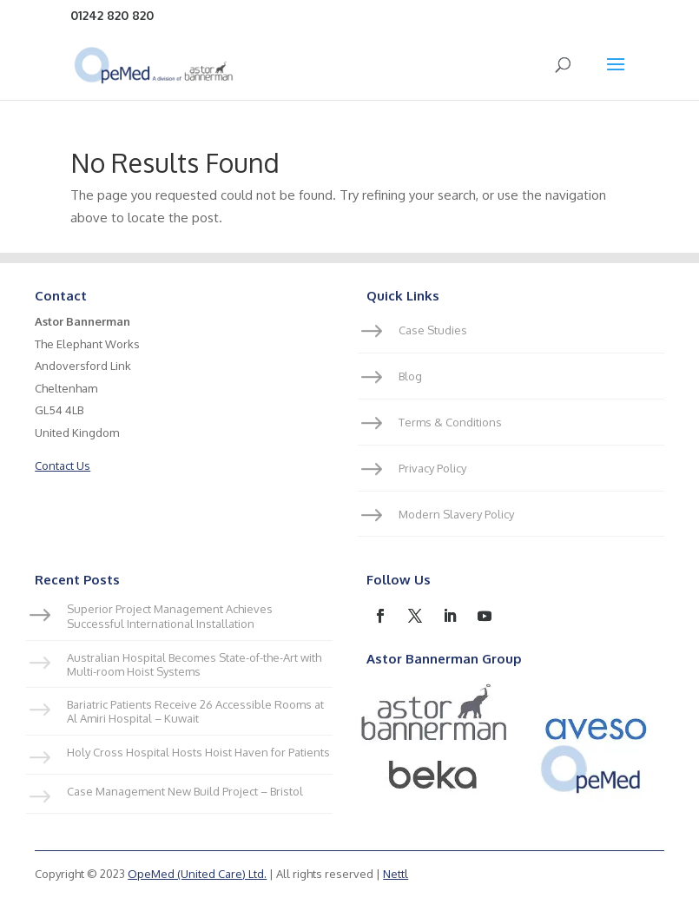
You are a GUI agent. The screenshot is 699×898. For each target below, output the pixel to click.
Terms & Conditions (450, 422)
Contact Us (62, 465)
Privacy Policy (432, 468)
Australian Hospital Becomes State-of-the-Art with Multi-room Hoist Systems (194, 664)
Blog (410, 376)
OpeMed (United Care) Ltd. (197, 874)
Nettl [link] (395, 874)
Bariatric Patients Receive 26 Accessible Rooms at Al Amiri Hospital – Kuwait (195, 711)
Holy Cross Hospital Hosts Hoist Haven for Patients (198, 752)
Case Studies (433, 330)
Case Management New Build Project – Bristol (185, 791)
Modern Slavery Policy (456, 514)
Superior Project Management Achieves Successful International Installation (170, 616)
